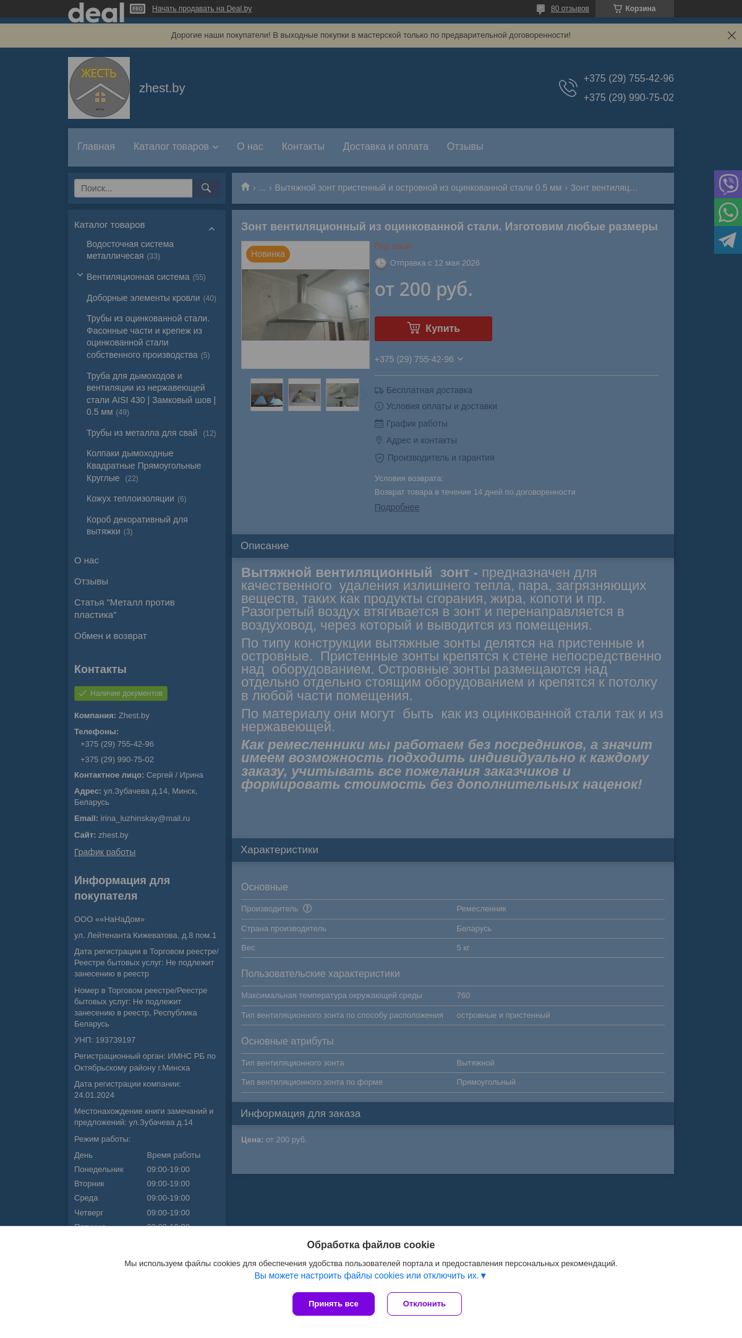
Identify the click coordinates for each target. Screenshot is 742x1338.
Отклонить (424, 1303)
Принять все (334, 1303)
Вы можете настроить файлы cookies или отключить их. (366, 1275)
